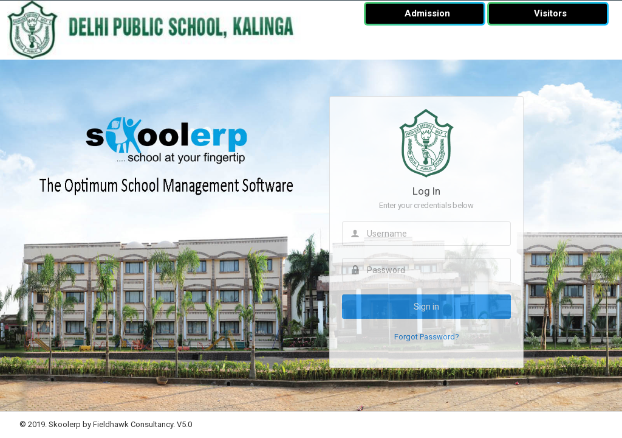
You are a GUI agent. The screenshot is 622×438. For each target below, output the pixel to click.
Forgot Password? (426, 336)
